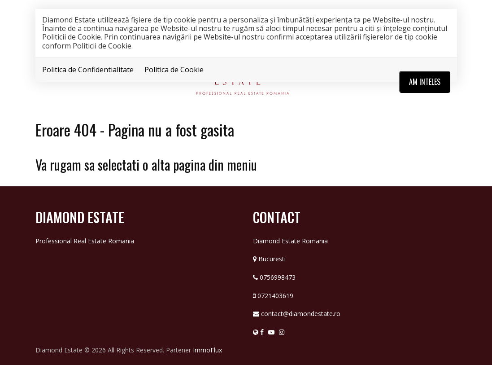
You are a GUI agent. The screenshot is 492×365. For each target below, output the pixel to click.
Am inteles (424, 81)
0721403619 (275, 295)
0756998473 (278, 277)
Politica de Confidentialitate (88, 70)
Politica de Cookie (174, 70)
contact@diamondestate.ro (300, 313)
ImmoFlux (207, 350)
